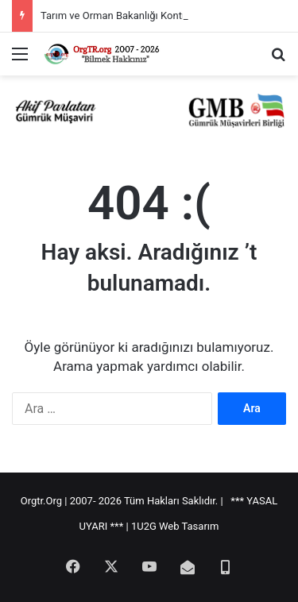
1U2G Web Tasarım (175, 526)
